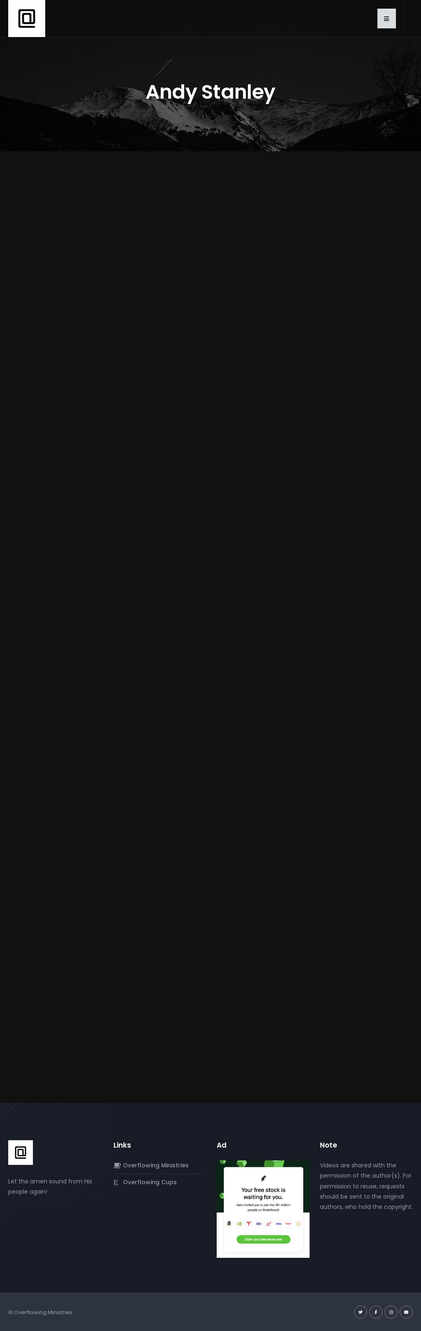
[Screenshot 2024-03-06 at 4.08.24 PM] (263, 1209)
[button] (386, 18)
